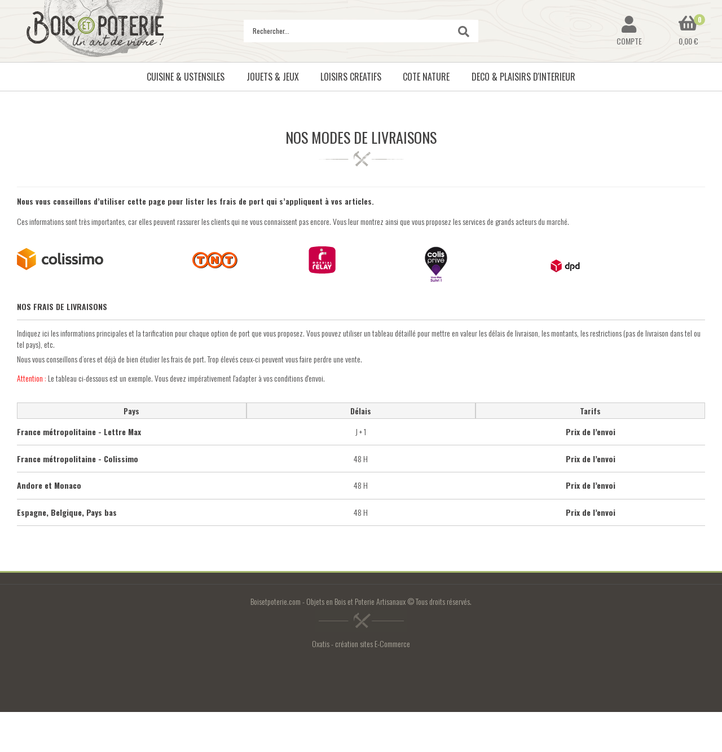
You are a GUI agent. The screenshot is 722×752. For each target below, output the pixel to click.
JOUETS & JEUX (272, 76)
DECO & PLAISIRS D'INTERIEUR (523, 76)
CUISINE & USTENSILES (185, 76)
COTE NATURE (426, 76)
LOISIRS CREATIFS (350, 76)
